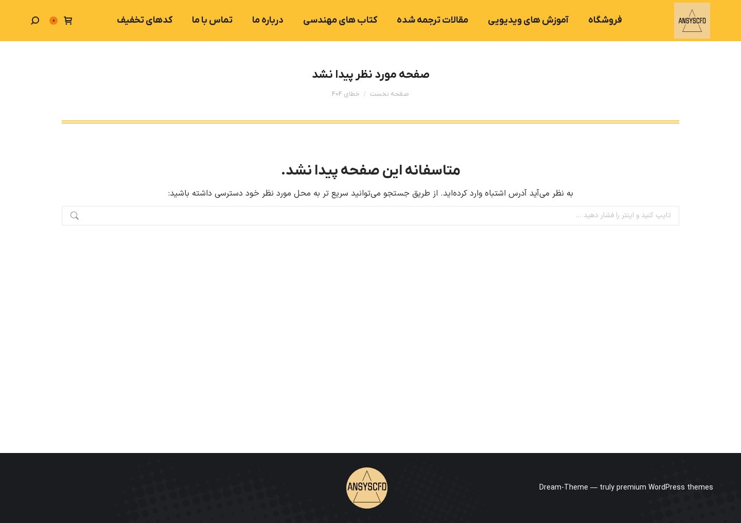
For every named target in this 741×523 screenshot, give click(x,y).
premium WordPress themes (664, 487)
